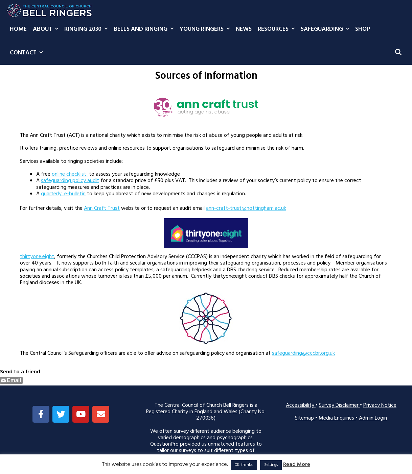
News (244, 29)
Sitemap (305, 418)
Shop (362, 29)
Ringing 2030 (87, 29)
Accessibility (301, 405)
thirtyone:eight (37, 256)
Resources (278, 29)
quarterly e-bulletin (63, 194)
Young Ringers (206, 29)
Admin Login (373, 418)
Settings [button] (271, 465)
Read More (296, 464)
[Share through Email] (11, 380)
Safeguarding (326, 29)
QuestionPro (164, 444)
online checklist (70, 174)
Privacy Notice (379, 405)
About (47, 29)
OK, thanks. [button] (244, 465)
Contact (28, 53)
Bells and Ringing (145, 29)
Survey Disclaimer (339, 405)
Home (18, 29)
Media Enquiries (337, 418)
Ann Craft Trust (102, 208)
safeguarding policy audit (70, 180)
